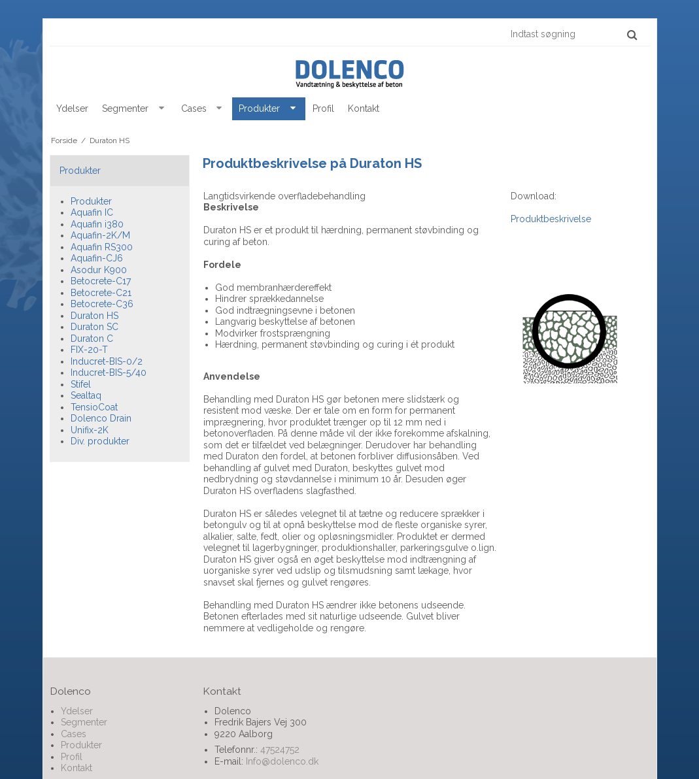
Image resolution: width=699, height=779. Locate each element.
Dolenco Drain (101, 418)
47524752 (279, 749)
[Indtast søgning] (573, 34)
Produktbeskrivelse (551, 219)
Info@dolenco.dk (282, 761)
